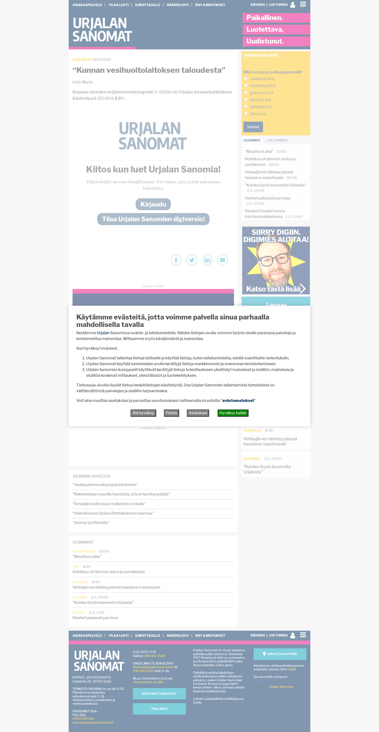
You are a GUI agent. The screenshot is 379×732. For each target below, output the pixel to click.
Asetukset (198, 413)
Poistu (171, 413)
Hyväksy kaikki (233, 413)
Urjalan (103, 333)
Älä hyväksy (143, 413)
